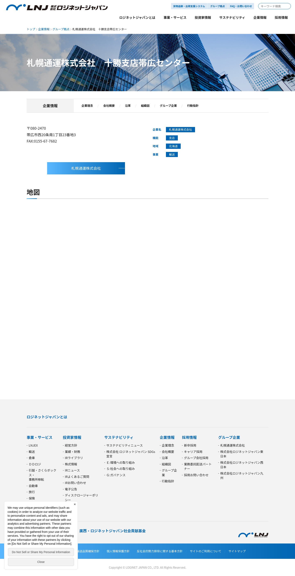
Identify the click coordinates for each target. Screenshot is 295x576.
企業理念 (87, 106)
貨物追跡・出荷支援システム (189, 6)
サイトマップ (237, 551)
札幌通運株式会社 (86, 168)
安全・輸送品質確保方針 (84, 551)
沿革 (128, 106)
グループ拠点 (60, 29)
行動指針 (193, 106)
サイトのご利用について (205, 551)
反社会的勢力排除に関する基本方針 (160, 551)
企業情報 (44, 29)
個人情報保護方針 (118, 551)
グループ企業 (168, 106)
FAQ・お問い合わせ (241, 6)
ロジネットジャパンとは (47, 416)
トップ (31, 29)
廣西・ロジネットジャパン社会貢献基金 (112, 530)
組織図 (145, 106)
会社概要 (109, 106)
